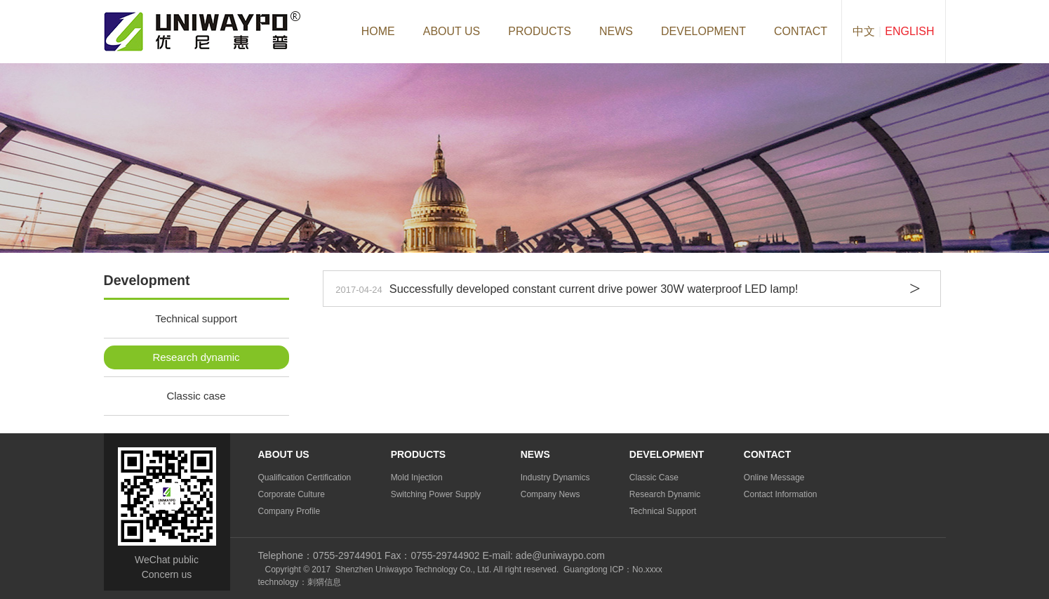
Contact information (780, 494)
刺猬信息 (324, 582)
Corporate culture (291, 494)
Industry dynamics (555, 477)
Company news (550, 494)
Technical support (196, 318)
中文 (864, 31)
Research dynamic (195, 357)
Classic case (195, 396)
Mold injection (417, 477)
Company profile (289, 511)
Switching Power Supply (436, 494)
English (909, 31)
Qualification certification (305, 477)
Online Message (774, 477)
